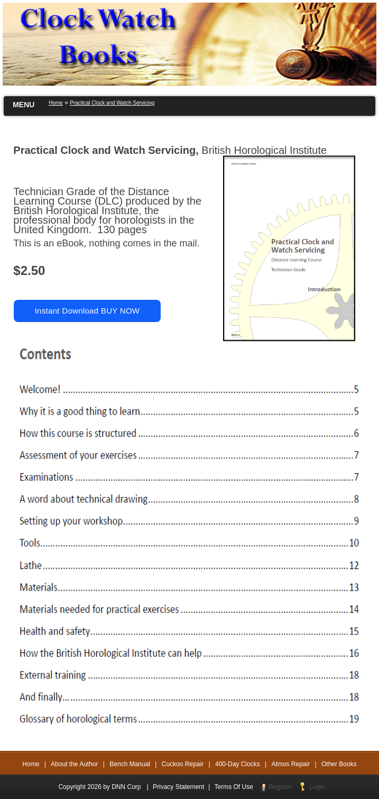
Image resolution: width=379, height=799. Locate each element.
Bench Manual (129, 764)
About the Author (74, 764)
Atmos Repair (291, 764)
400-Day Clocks (237, 764)
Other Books (339, 764)
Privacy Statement (178, 787)
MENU (23, 104)
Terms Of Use (233, 787)
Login (317, 787)
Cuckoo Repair (183, 764)
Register (280, 787)
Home (30, 764)
